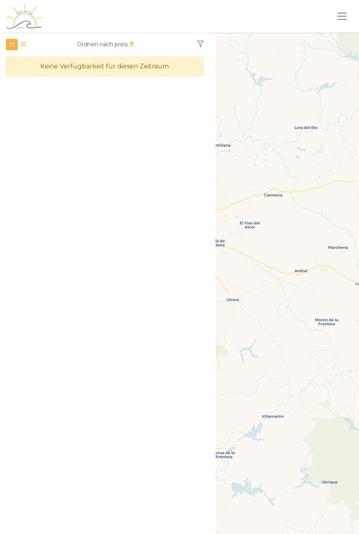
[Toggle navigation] (342, 16)
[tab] (12, 44)
